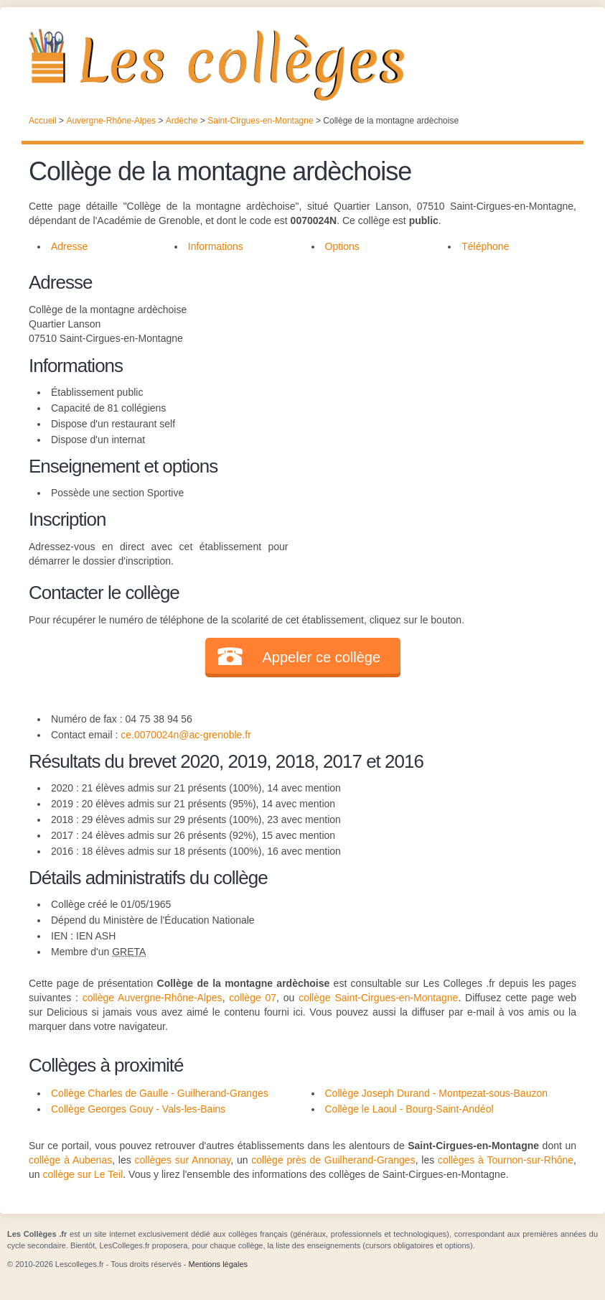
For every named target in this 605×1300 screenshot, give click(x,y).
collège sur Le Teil (82, 1174)
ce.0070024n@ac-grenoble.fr (186, 734)
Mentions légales (218, 1264)
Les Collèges (302, 65)
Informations (215, 246)
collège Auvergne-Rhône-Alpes (152, 997)
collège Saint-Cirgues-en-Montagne (378, 997)
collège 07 (252, 997)
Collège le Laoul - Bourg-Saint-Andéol (409, 1109)
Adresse (69, 246)
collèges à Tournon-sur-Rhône (505, 1160)
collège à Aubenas (70, 1160)
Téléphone (485, 246)
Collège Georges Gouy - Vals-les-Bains (138, 1109)
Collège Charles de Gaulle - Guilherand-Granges (159, 1093)
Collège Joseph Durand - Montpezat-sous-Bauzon (436, 1093)
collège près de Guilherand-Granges (333, 1160)
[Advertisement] (432, 369)
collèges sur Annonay (183, 1160)
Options (342, 246)
